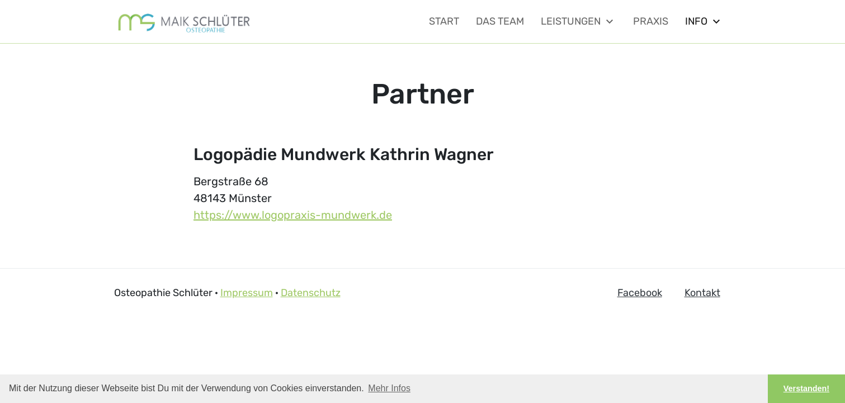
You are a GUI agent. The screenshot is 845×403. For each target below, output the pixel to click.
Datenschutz (311, 293)
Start (444, 21)
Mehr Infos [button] (389, 388)
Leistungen (578, 21)
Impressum (246, 293)
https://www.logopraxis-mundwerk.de (292, 215)
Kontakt (702, 293)
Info (704, 21)
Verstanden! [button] (806, 388)
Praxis (650, 21)
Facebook (639, 293)
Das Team (500, 21)
